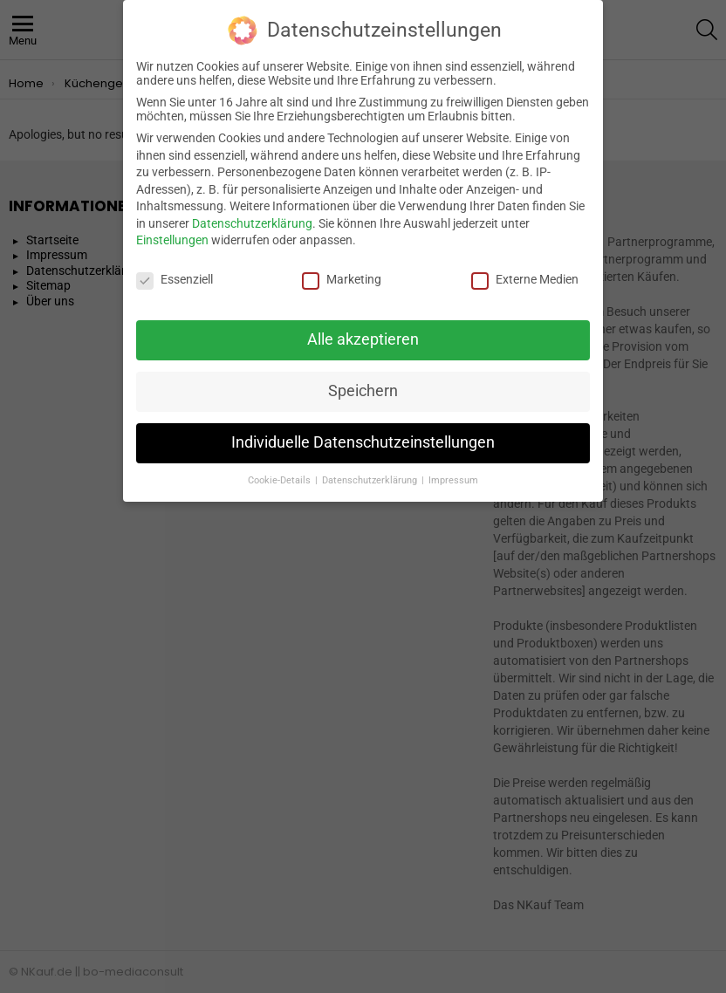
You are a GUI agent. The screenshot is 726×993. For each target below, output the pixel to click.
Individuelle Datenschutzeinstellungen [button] (363, 432)
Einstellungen (172, 230)
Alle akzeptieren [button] (363, 329)
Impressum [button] (453, 470)
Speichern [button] (363, 380)
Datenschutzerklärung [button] (371, 470)
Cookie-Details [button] (280, 470)
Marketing (341, 270)
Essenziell (174, 270)
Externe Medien (525, 270)
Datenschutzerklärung (252, 213)
